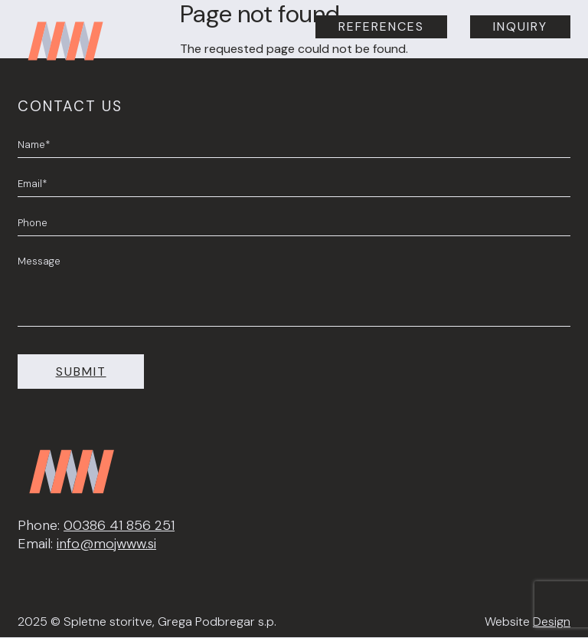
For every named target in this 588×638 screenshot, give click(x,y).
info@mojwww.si (106, 543)
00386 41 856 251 (119, 525)
